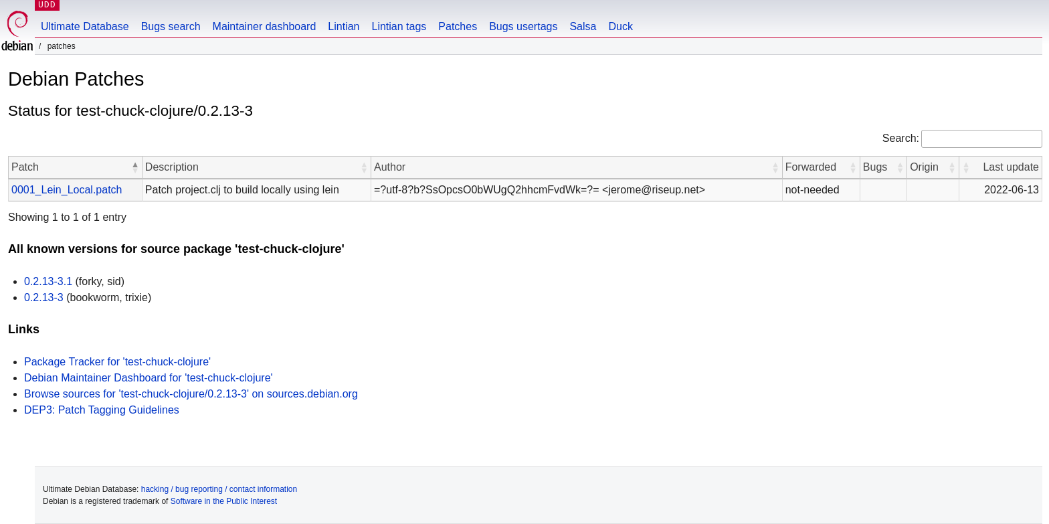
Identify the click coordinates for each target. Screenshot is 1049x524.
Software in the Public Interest (224, 501)
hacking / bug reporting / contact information (219, 489)
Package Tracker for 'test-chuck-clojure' (117, 361)
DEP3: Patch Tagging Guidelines (101, 410)
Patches (457, 26)
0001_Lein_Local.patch (66, 189)
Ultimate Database (85, 26)
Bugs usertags (523, 26)
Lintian (343, 26)
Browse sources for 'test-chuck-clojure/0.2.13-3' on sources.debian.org (191, 394)
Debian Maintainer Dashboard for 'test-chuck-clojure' (148, 377)
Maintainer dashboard (264, 26)
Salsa (582, 26)
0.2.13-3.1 (48, 281)
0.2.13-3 (44, 297)
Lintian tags (398, 26)
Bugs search (171, 26)
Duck (620, 26)
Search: (900, 138)
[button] (135, 167)
